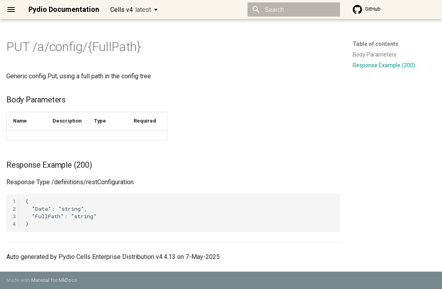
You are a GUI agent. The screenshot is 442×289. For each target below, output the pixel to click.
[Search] (293, 9)
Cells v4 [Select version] (130, 9)
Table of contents (376, 44)
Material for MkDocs (54, 280)
